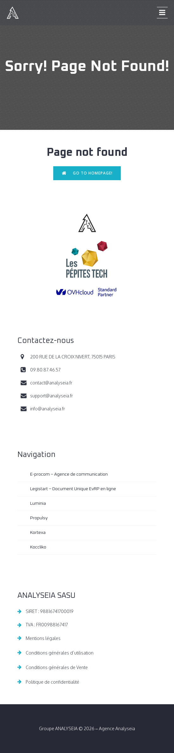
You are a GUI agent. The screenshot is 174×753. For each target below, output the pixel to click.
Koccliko (38, 547)
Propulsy (39, 518)
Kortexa (38, 532)
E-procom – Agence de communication (69, 474)
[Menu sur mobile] (162, 12)
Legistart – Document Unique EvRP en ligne (73, 489)
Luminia (38, 503)
